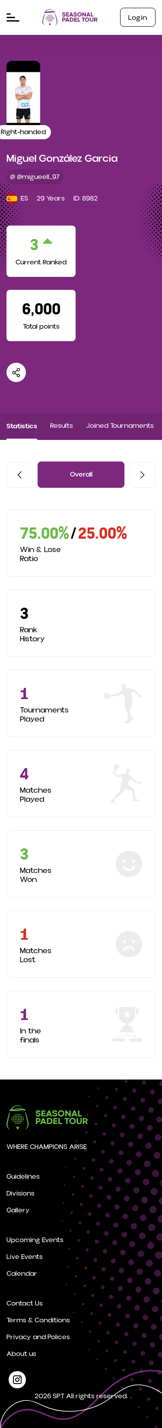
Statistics (21, 426)
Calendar (21, 1273)
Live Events (24, 1257)
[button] (19, 475)
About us (21, 1354)
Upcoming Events (35, 1240)
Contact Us (24, 1303)
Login (137, 18)
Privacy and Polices (38, 1337)
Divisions (20, 1193)
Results (61, 426)
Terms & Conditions (38, 1320)
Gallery (18, 1210)
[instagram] (17, 1379)
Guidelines (23, 1176)
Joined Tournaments (120, 426)
